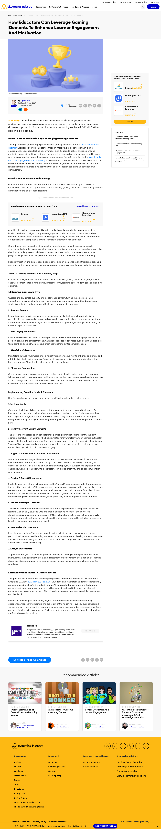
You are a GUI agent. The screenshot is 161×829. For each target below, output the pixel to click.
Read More (90, 631)
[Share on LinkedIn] (90, 105)
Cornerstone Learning (88, 214)
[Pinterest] (138, 746)
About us (52, 762)
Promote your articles (127, 771)
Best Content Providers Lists (27, 802)
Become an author (91, 762)
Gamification (19, 15)
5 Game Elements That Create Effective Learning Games (127, 138)
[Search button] (142, 6)
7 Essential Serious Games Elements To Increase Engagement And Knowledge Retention (130, 160)
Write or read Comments (29, 659)
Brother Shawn (63, 727)
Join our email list (109, 2)
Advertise (155, 2)
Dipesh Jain (25, 100)
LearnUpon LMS (59, 214)
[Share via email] (94, 105)
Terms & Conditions (21, 821)
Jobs (16, 784)
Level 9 (14, 106)
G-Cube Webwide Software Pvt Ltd (25, 727)
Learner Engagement (94, 707)
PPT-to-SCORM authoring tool (29, 806)
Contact (52, 771)
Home (10, 15)
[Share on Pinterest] (99, 105)
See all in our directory (88, 206)
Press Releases (20, 775)
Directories (19, 789)
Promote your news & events (130, 766)
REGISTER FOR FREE (105, 826)
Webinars (18, 771)
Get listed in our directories (129, 762)
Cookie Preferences (58, 821)
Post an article (141, 2)
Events (17, 780)
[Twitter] (115, 746)
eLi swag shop (54, 775)
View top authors (90, 766)
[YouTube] (131, 746)
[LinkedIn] (123, 746)
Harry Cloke (99, 727)
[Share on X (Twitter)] (85, 105)
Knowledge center (56, 766)
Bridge (24, 214)
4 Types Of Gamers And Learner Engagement (127, 152)
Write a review (125, 2)
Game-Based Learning (20, 707)
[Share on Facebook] (80, 105)
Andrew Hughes (137, 727)
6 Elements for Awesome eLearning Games (128, 145)
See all (130, 121)
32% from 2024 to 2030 (39, 581)
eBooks (17, 766)
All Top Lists (19, 793)
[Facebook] (108, 746)
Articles (17, 762)
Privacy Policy (39, 821)
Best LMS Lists (20, 798)
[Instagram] (146, 746)
